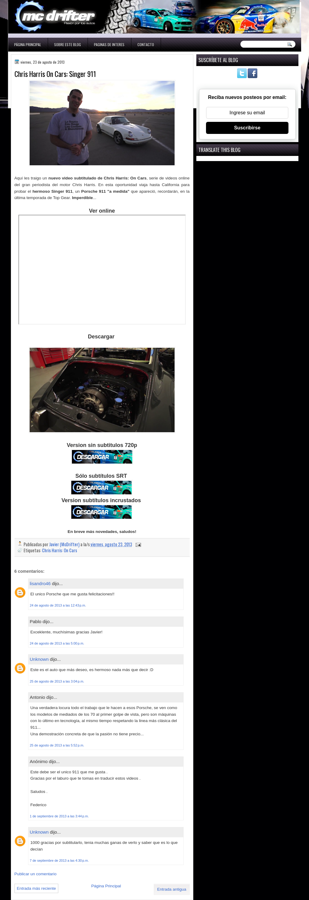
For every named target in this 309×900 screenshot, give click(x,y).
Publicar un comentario (35, 874)
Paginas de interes (109, 44)
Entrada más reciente (36, 888)
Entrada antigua (171, 889)
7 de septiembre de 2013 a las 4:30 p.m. (59, 860)
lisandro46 (40, 583)
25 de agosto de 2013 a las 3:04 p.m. (57, 681)
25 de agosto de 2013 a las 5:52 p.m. (57, 745)
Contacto (145, 44)
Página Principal (27, 44)
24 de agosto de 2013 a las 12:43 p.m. (58, 605)
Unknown (39, 659)
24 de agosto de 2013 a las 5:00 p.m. (57, 643)
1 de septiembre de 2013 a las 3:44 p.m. (59, 816)
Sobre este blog (67, 44)
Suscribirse (247, 127)
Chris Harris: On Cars (59, 550)
